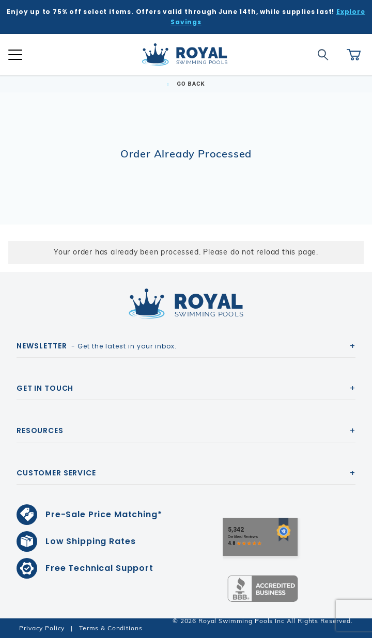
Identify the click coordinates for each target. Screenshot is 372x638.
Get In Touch (45, 388)
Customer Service (56, 473)
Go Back (186, 84)
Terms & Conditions (110, 628)
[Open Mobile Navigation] (15, 54)
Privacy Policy (42, 628)
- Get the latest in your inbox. (97, 346)
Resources (40, 430)
